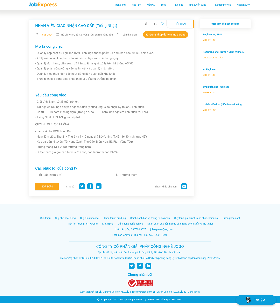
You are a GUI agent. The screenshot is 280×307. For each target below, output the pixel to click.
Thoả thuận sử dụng (115, 218)
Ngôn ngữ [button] (243, 4)
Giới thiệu (45, 218)
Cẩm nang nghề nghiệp (130, 223)
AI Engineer (209, 69)
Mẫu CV (151, 4)
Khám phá (107, 223)
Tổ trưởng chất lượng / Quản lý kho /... (224, 51)
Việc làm (136, 4)
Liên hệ (179, 4)
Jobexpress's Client (213, 57)
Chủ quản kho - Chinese (216, 86)
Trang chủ (120, 4)
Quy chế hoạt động (65, 218)
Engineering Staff (212, 34)
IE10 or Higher (189, 291)
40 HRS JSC (209, 40)
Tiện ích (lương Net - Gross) (82, 223)
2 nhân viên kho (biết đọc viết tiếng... (223, 104)
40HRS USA (153, 299)
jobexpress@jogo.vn (161, 229)
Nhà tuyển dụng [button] (198, 4)
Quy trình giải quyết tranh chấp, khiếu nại (196, 218)
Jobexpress (125, 299)
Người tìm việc (223, 4)
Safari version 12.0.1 (166, 291)
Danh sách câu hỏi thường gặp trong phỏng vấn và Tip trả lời (180, 223)
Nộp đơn (47, 186)
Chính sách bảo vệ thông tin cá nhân (150, 218)
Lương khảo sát (231, 218)
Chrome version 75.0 (112, 291)
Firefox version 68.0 (139, 291)
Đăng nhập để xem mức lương (166, 34)
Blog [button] (164, 4)
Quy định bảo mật (89, 218)
